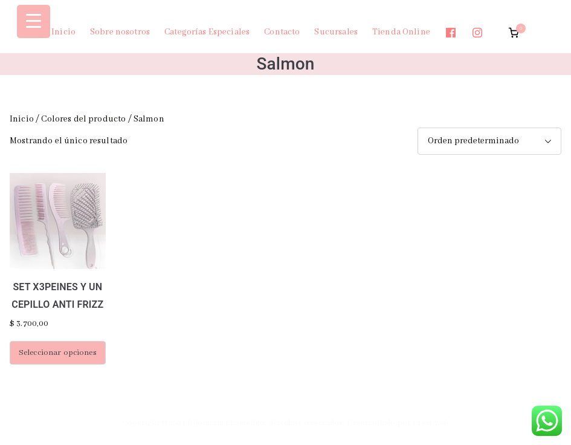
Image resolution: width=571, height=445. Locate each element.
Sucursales (336, 32)
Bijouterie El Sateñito (226, 423)
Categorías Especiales (207, 32)
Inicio (63, 32)
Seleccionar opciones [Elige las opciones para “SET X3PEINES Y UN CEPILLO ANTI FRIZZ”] (58, 353)
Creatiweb (430, 423)
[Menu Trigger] (33, 21)
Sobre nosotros (120, 32)
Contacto (282, 32)
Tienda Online (401, 32)
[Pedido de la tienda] (489, 141)
